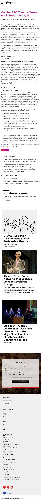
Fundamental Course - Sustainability (11, 477)
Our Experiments (7, 443)
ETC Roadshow (6, 446)
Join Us (4, 416)
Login (4, 428)
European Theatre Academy (9, 459)
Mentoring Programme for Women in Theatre (13, 471)
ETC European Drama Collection (10, 448)
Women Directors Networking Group (11, 444)
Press (4, 431)
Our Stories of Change (8, 454)
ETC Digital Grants (7, 461)
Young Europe (6, 474)
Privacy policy (22, 498)
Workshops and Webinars (9, 469)
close (38, 497)
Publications (6, 425)
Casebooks (5, 472)
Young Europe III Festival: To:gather (11, 479)
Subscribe (6, 403)
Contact (5, 413)
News (4, 421)
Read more (8, 200)
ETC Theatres (6, 415)
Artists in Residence (7, 453)
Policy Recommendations (9, 466)
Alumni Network (7, 468)
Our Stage (5, 441)
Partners (5, 430)
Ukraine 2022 (6, 464)
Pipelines (5, 476)
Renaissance (6, 458)
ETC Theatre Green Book (17, 193)
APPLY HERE (5, 150)
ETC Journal (6, 439)
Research (5, 449)
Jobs (4, 418)
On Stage (5, 423)
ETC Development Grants (9, 463)
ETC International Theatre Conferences (12, 438)
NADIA (5, 456)
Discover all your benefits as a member (20, 382)
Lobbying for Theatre (8, 451)
